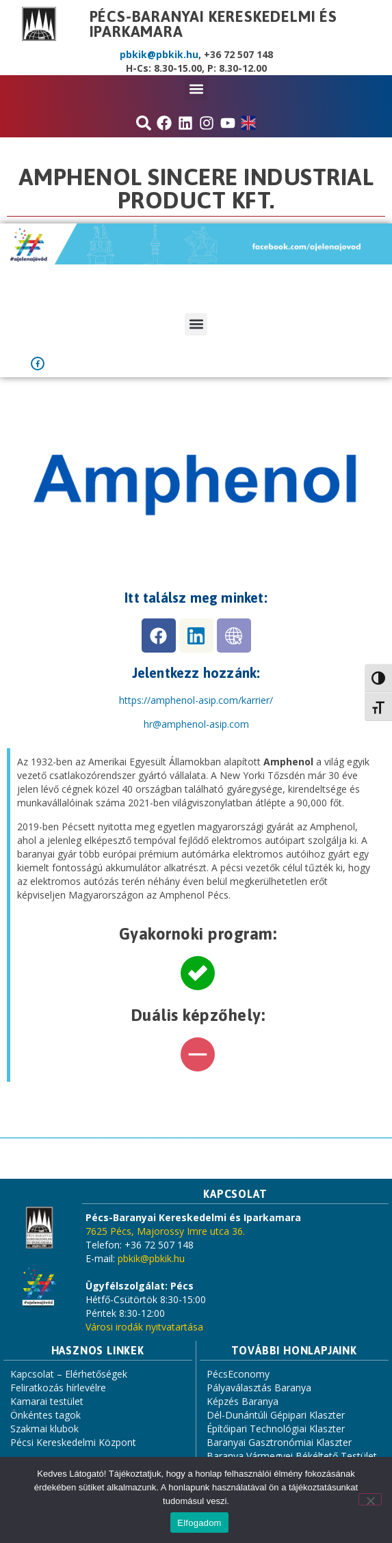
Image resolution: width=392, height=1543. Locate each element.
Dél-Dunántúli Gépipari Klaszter (276, 1414)
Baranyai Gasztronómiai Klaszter (279, 1442)
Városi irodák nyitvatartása (144, 1326)
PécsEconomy (238, 1373)
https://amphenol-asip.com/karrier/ (196, 700)
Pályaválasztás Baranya (259, 1387)
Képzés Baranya (242, 1401)
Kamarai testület (46, 1401)
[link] (196, 724)
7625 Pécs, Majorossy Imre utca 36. (165, 1231)
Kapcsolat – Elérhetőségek (68, 1373)
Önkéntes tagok (45, 1414)
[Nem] (370, 1499)
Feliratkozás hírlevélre (58, 1387)
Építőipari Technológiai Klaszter (276, 1428)
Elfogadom (199, 1523)
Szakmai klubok (44, 1428)
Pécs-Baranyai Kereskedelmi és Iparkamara (213, 24)
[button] (196, 88)
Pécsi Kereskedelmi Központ (73, 1442)
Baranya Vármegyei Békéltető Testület (292, 1455)
